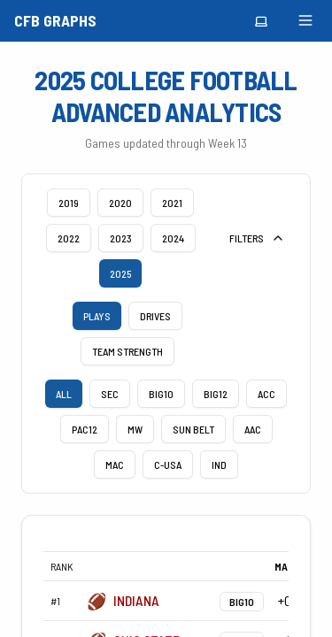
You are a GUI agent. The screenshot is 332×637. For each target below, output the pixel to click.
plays (97, 316)
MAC (114, 464)
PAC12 (84, 429)
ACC (266, 394)
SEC (110, 394)
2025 (120, 273)
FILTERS (257, 238)
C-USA (167, 464)
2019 (68, 202)
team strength (127, 351)
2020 (120, 202)
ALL (64, 394)
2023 (121, 238)
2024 (173, 238)
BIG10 (161, 394)
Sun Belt (193, 429)
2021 (172, 202)
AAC (252, 429)
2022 (69, 238)
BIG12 (216, 394)
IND (219, 464)
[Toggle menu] (305, 20)
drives (155, 316)
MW (135, 429)
